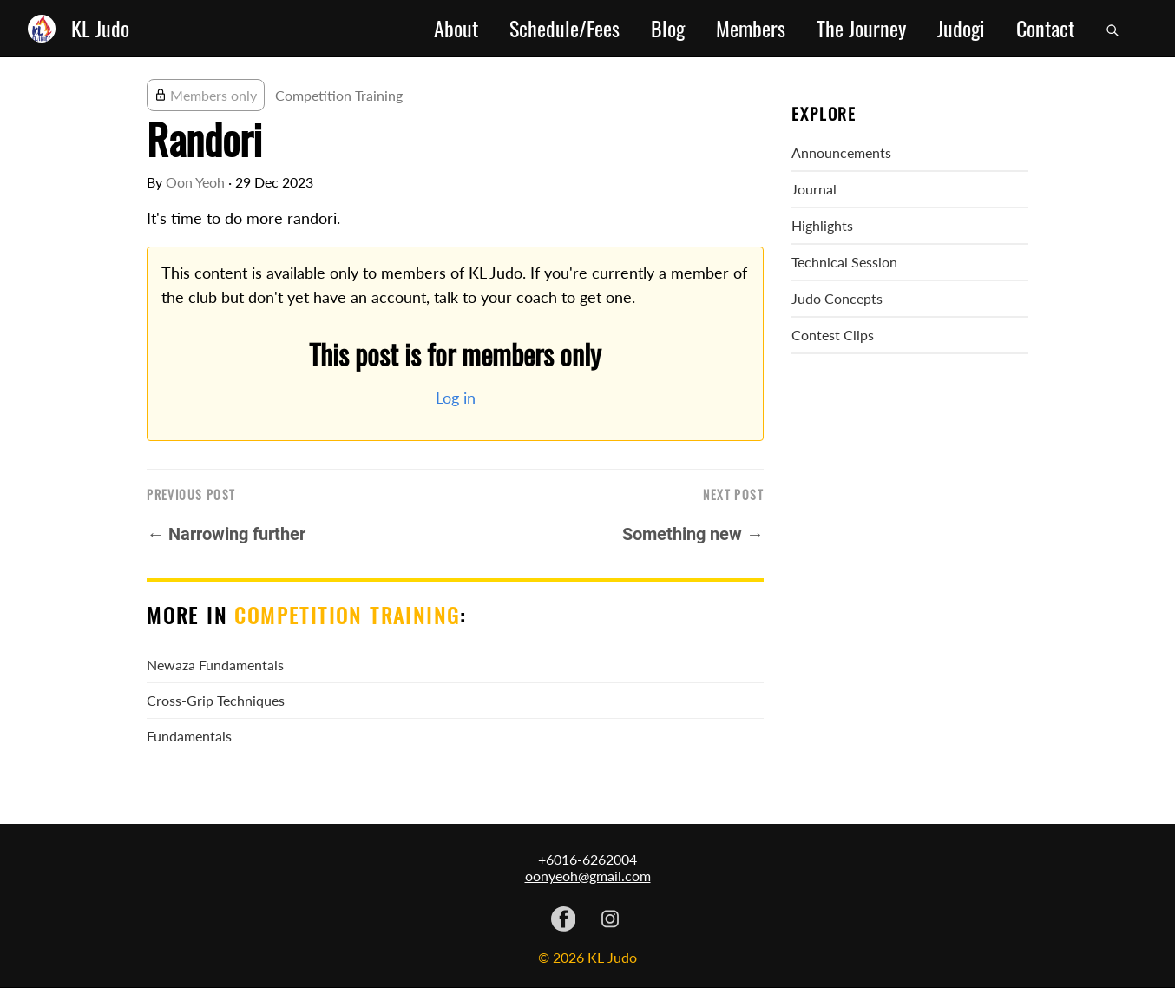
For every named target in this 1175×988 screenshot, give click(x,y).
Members (750, 28)
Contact (1045, 28)
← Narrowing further (226, 534)
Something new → (693, 534)
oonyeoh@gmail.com (588, 875)
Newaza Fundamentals (215, 664)
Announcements (841, 152)
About (456, 28)
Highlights (822, 225)
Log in (456, 398)
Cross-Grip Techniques (216, 700)
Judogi (961, 28)
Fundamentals (189, 736)
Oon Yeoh (195, 182)
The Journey (861, 28)
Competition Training (339, 95)
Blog (668, 28)
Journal (814, 189)
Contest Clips (832, 334)
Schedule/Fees (564, 28)
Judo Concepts (837, 298)
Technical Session (844, 262)
